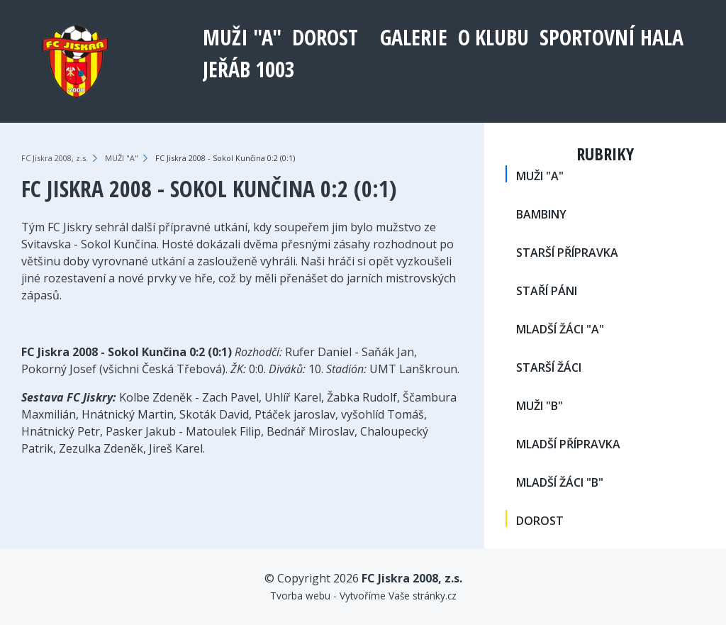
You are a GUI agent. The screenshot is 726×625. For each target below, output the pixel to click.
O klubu (493, 37)
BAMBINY (541, 214)
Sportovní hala (611, 37)
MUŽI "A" (242, 37)
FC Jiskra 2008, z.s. (54, 158)
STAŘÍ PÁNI (546, 291)
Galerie (413, 37)
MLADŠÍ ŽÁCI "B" (559, 482)
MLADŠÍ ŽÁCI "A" (560, 329)
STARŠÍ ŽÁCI (548, 367)
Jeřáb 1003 (249, 69)
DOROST (325, 37)
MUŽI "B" (539, 406)
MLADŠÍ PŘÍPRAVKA (568, 444)
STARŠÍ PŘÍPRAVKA (567, 252)
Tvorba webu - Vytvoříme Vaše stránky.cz (363, 595)
